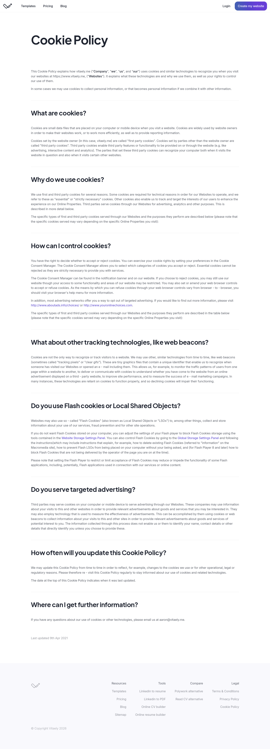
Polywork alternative (189, 691)
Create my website (251, 6)
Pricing (48, 6)
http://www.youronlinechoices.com (108, 305)
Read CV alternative (189, 699)
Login (226, 6)
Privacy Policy (229, 699)
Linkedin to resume (152, 691)
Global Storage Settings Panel (198, 438)
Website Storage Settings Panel (83, 438)
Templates (28, 6)
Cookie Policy (229, 707)
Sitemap (120, 715)
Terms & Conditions (225, 691)
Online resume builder (150, 715)
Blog (63, 6)
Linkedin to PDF (155, 699)
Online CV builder (153, 707)
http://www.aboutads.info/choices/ (55, 305)
